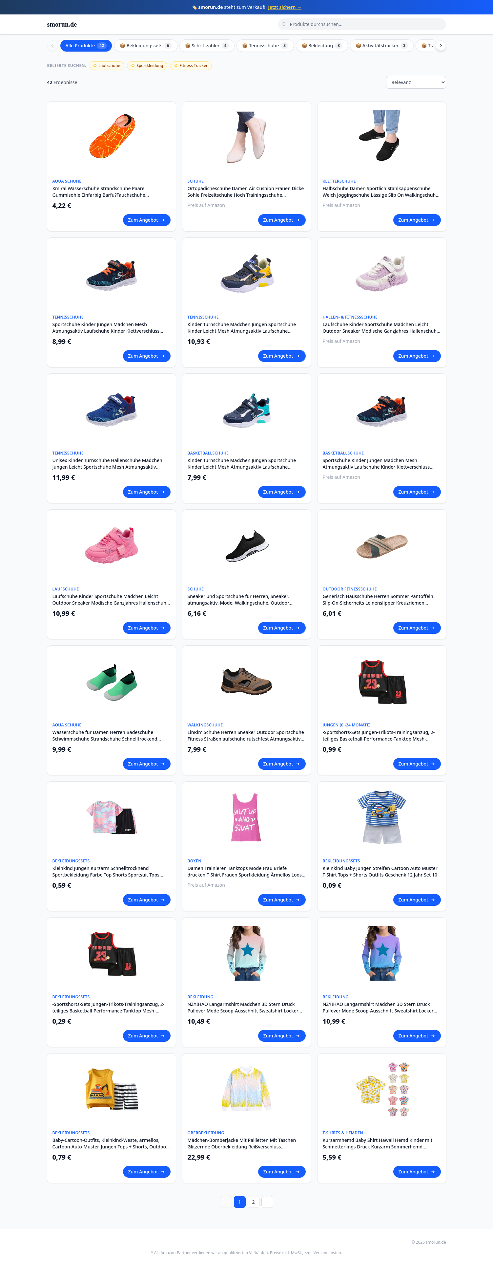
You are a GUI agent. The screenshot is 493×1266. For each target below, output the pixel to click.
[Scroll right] (441, 45)
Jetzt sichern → (284, 7)
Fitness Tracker (191, 65)
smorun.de (62, 24)
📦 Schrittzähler (207, 45)
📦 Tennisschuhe (265, 45)
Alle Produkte (86, 45)
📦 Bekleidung (321, 45)
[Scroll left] (52, 45)
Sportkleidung (147, 65)
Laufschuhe (106, 65)
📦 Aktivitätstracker (382, 45)
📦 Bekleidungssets (146, 45)
